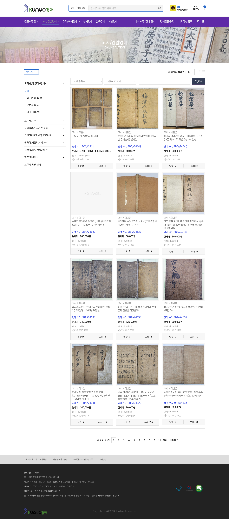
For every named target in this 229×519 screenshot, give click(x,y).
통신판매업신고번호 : (62, 481)
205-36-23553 (46, 482)
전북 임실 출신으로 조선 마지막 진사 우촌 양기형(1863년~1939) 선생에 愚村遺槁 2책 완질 (183, 225)
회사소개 (29, 459)
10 (159, 440)
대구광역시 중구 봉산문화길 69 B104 (44, 477)
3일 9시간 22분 (127, 159)
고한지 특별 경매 (32, 164)
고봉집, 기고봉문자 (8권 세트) (87, 136)
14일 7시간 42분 (82, 159)
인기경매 (87, 21)
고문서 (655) (34, 105)
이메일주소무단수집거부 (83, 459)
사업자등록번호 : (31, 481)
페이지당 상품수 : (176, 71)
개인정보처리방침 (60, 459)
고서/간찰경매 (49, 21)
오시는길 (102, 459)
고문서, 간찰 (44, 121)
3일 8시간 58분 (127, 330)
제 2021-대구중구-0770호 (82, 482)
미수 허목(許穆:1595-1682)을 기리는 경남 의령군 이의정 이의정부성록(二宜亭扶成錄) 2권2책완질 (137, 396)
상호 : (26, 472)
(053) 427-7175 (66, 486)
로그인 (200, 21)
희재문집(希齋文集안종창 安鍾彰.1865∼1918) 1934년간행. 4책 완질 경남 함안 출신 (91, 396)
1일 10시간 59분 (82, 245)
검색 (200, 81)
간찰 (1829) (33, 112)
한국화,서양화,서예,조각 (44, 142)
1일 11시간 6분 (173, 159)
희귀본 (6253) (34, 98)
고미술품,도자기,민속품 (44, 128)
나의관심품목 (185, 21)
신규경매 (100, 21)
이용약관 (43, 459)
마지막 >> (174, 440)
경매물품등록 (167, 21)
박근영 (33, 491)
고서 (44, 91)
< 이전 (107, 440)
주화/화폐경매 (70, 21)
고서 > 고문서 (78, 132)
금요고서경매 (34, 473)
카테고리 (31, 72)
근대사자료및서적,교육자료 (44, 135)
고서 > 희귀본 (124, 132)
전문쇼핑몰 (30, 21)
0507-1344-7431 (41, 486)
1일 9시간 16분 (127, 245)
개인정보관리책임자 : (46, 491)
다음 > (166, 440)
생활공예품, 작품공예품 (44, 150)
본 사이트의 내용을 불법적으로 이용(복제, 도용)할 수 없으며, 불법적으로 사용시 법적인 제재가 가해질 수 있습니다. (72, 495)
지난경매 (113, 21)
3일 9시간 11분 (81, 330)
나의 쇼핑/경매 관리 (145, 21)
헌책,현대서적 (44, 157)
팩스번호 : (54, 486)
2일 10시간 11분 (174, 330)
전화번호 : (28, 486)
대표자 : (27, 491)
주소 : (26, 477)
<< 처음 (100, 440)
